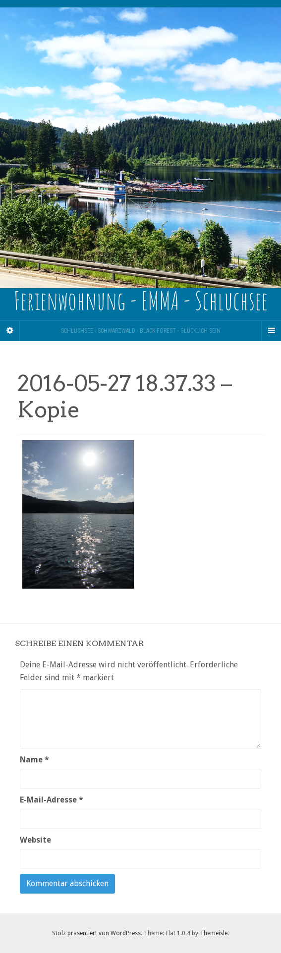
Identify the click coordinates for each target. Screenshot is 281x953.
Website (35, 840)
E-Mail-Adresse (51, 799)
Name (34, 759)
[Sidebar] (10, 331)
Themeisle (213, 933)
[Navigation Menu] (271, 331)
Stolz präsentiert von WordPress (96, 933)
